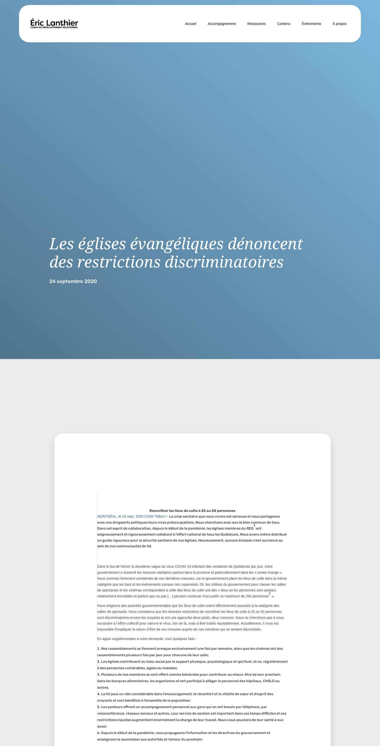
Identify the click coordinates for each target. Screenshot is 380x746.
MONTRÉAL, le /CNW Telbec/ (131, 516)
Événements (311, 24)
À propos (340, 24)
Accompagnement (222, 24)
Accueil (190, 24)
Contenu (283, 24)
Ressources (256, 24)
